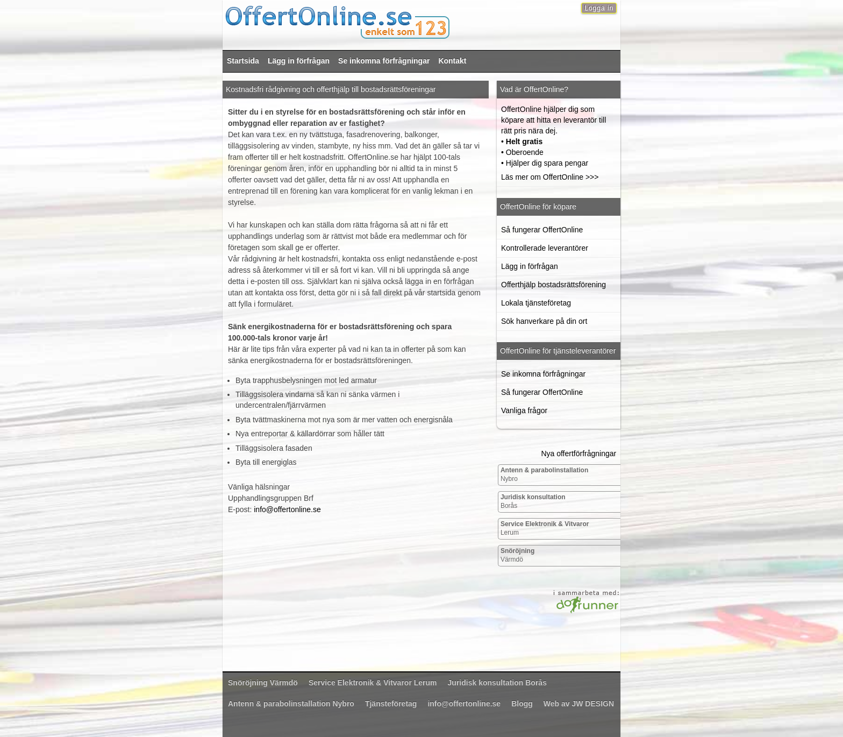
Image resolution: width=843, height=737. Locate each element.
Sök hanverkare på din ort (544, 321)
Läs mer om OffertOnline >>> (549, 177)
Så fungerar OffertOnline (542, 229)
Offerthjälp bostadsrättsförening (553, 284)
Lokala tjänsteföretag (536, 303)
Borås (533, 501)
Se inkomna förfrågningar (384, 60)
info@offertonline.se (287, 509)
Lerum (545, 528)
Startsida (243, 60)
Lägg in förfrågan (299, 60)
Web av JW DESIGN (579, 703)
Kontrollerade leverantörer (544, 248)
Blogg (522, 703)
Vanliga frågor (524, 410)
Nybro (544, 474)
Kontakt (452, 60)
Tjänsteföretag (391, 703)
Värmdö (517, 555)
